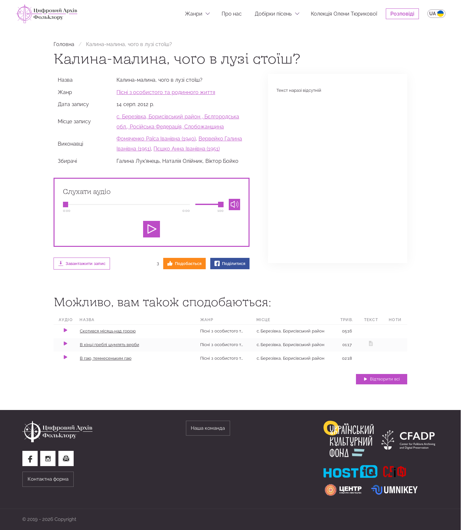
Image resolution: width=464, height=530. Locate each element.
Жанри (193, 14)
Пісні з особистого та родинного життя (165, 92)
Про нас (232, 14)
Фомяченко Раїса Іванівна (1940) (156, 138)
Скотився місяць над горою (108, 331)
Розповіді (402, 14)
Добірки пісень (273, 14)
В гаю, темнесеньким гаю (105, 358)
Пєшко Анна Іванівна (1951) (186, 148)
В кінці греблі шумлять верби (109, 344)
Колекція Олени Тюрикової (344, 14)
